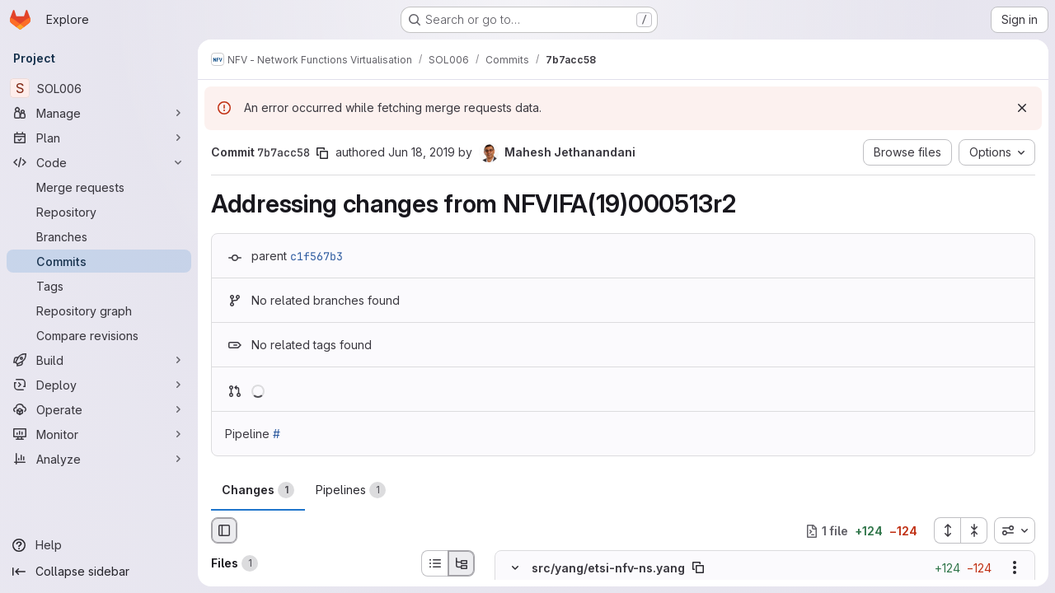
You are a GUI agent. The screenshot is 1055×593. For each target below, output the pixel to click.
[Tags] (99, 285)
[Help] (99, 545)
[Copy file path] (698, 568)
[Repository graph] (99, 310)
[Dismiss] (1022, 108)
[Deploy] (99, 384)
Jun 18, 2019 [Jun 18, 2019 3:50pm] (421, 152)
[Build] (99, 359)
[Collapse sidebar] (99, 571)
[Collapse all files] (974, 530)
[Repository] (99, 211)
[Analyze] (99, 458)
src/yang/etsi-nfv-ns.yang (608, 568)
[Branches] (99, 236)
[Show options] (1015, 568)
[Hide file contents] (515, 568)
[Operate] (99, 409)
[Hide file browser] (224, 530)
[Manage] (99, 112)
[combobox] (1014, 530)
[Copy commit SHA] (322, 153)
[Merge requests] (99, 186)
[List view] (434, 563)
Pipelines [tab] (351, 490)
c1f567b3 (316, 256)
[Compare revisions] (99, 335)
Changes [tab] (258, 490)
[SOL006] (99, 88)
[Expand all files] (947, 530)
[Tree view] (461, 563)
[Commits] (99, 261)
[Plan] (99, 137)
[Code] (99, 162)
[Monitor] (99, 434)
